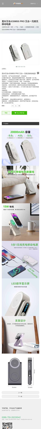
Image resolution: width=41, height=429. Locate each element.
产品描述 (5, 123)
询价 (6, 113)
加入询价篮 (20, 113)
